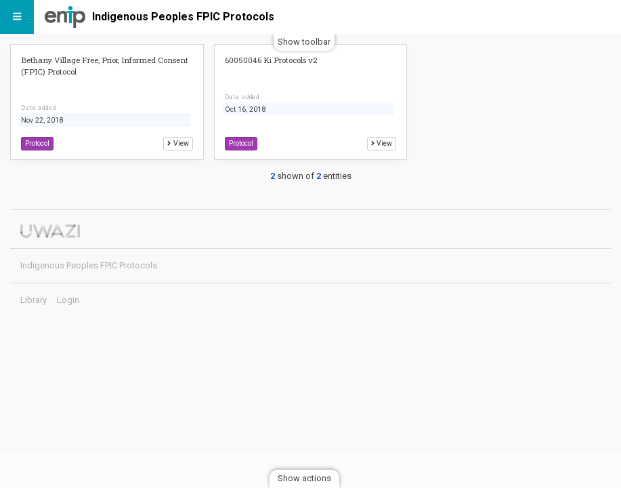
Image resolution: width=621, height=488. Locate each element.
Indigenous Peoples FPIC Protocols (183, 16)
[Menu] (17, 17)
